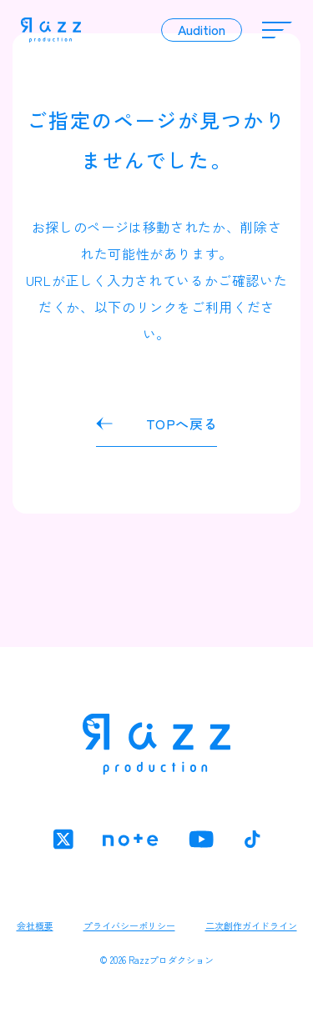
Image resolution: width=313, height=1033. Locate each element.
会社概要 (35, 925)
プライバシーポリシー (129, 925)
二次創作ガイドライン (251, 925)
